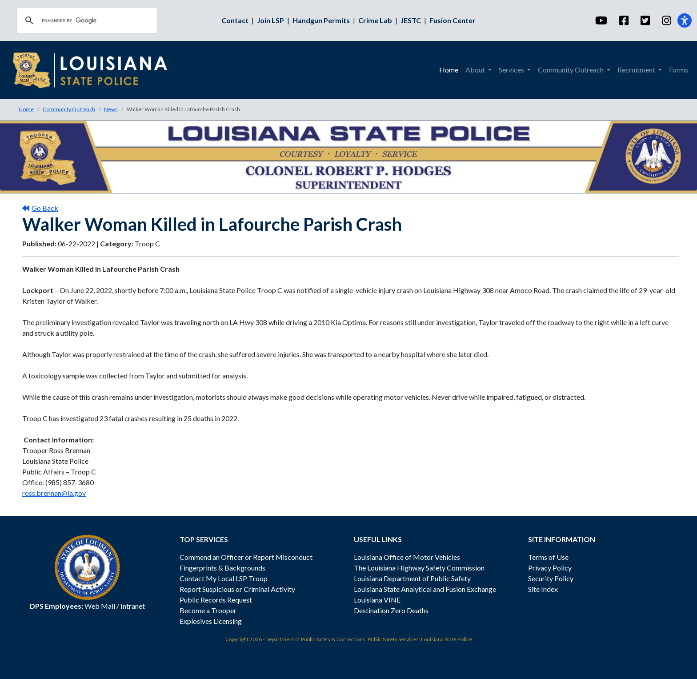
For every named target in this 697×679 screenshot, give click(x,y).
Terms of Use (548, 557)
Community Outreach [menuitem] (571, 69)
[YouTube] (600, 20)
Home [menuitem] (448, 69)
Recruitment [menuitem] (637, 69)
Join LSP (270, 20)
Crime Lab (375, 20)
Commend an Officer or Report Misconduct (246, 557)
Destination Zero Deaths (391, 610)
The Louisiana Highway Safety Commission (419, 567)
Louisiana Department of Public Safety (412, 578)
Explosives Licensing (211, 621)
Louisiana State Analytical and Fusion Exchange (425, 589)
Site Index (543, 589)
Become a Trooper (208, 610)
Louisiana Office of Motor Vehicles (407, 557)
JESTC (411, 20)
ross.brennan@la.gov (54, 493)
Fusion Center (452, 20)
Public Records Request (216, 599)
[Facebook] (623, 20)
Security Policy (550, 578)
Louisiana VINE (377, 599)
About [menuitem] (475, 69)
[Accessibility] (684, 20)
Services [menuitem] (512, 69)
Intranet (132, 606)
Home (26, 109)
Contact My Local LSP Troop (224, 578)
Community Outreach (69, 109)
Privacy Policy (550, 567)
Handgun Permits (321, 20)
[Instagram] (666, 20)
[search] (86, 20)
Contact (234, 20)
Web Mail (99, 606)
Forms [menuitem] (678, 69)
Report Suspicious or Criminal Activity (237, 589)
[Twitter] (645, 20)
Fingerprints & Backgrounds (222, 567)
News (111, 109)
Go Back (40, 208)
